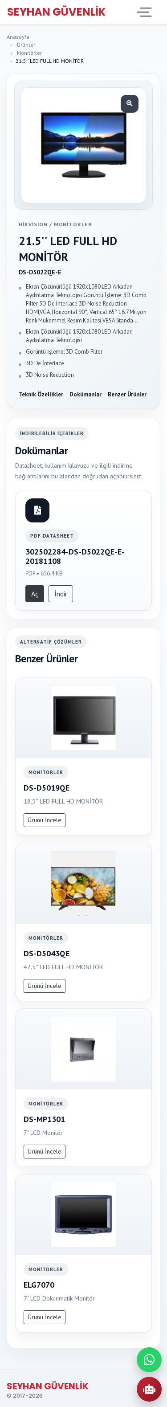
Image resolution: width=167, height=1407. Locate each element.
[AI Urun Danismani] (149, 1389)
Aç (34, 593)
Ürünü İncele (44, 820)
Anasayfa (18, 36)
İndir (60, 593)
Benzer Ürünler (127, 394)
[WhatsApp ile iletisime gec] (149, 1359)
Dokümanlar (85, 394)
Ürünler (26, 44)
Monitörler (29, 52)
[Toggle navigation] (143, 12)
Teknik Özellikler (41, 394)
